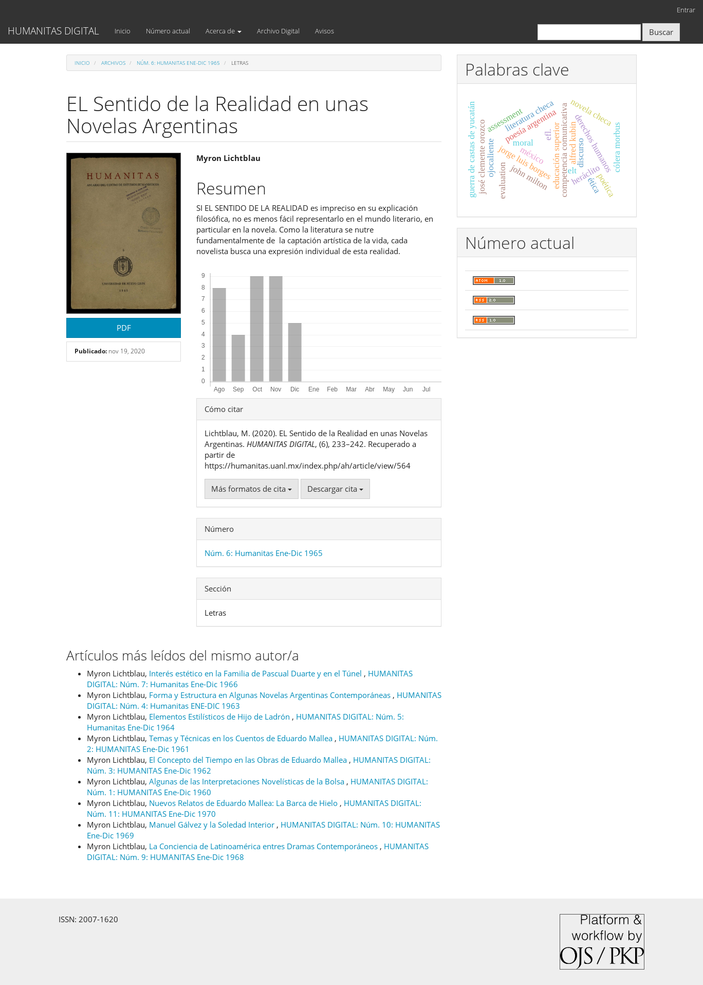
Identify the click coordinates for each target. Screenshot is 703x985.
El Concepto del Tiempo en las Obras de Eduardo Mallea (249, 760)
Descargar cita (335, 488)
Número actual (168, 30)
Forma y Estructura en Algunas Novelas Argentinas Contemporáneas (271, 695)
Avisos (324, 30)
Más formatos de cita (251, 488)
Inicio (123, 30)
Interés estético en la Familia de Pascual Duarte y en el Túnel (256, 673)
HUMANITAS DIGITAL (53, 31)
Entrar (686, 9)
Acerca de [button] (224, 30)
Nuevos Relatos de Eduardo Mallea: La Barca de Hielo (244, 803)
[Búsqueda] (589, 32)
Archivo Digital (278, 30)
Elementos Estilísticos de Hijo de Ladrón (220, 716)
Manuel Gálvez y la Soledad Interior (212, 824)
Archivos (113, 62)
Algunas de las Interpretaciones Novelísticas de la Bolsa (247, 781)
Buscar (661, 32)
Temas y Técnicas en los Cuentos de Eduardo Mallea (242, 738)
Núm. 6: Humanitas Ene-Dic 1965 (178, 62)
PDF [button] (124, 328)
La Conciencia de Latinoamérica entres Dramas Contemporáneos (264, 846)
